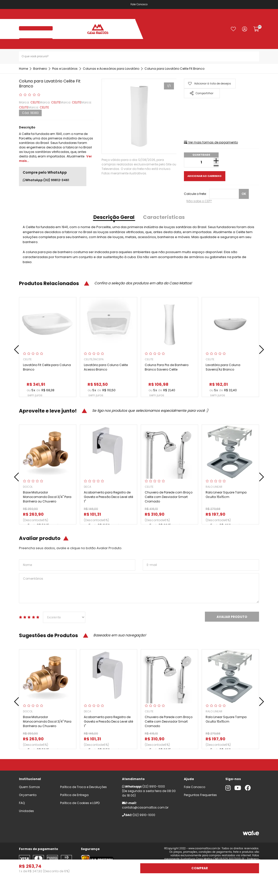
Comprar (199, 868)
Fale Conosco (139, 4)
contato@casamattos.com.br (145, 807)
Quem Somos (29, 787)
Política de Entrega (74, 795)
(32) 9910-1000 (153, 786)
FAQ (22, 803)
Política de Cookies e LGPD (80, 803)
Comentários (139, 588)
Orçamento (27, 795)
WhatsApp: (46, 180)
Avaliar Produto (232, 617)
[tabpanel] (139, 116)
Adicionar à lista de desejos (209, 83)
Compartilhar (201, 93)
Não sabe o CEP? (199, 201)
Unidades (26, 811)
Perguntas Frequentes (200, 795)
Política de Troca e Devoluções (83, 787)
